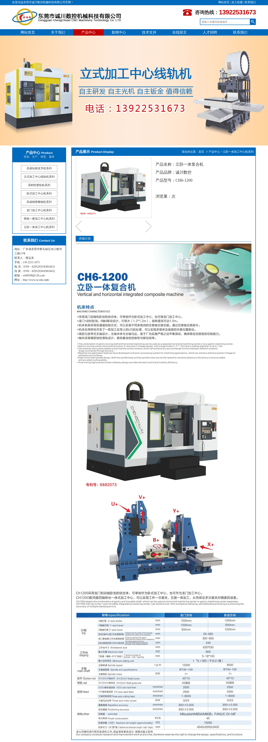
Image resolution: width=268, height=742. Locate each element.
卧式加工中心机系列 (39, 193)
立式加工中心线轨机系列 (39, 176)
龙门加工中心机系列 (39, 210)
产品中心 (88, 32)
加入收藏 (237, 2)
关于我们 (58, 32)
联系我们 (250, 2)
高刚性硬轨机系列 (39, 185)
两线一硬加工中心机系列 (39, 218)
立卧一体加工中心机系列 (39, 227)
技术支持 (149, 32)
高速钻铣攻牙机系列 (39, 168)
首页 (201, 151)
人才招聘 (210, 32)
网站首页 (223, 2)
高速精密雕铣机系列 (39, 201)
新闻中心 (119, 32)
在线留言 (179, 32)
